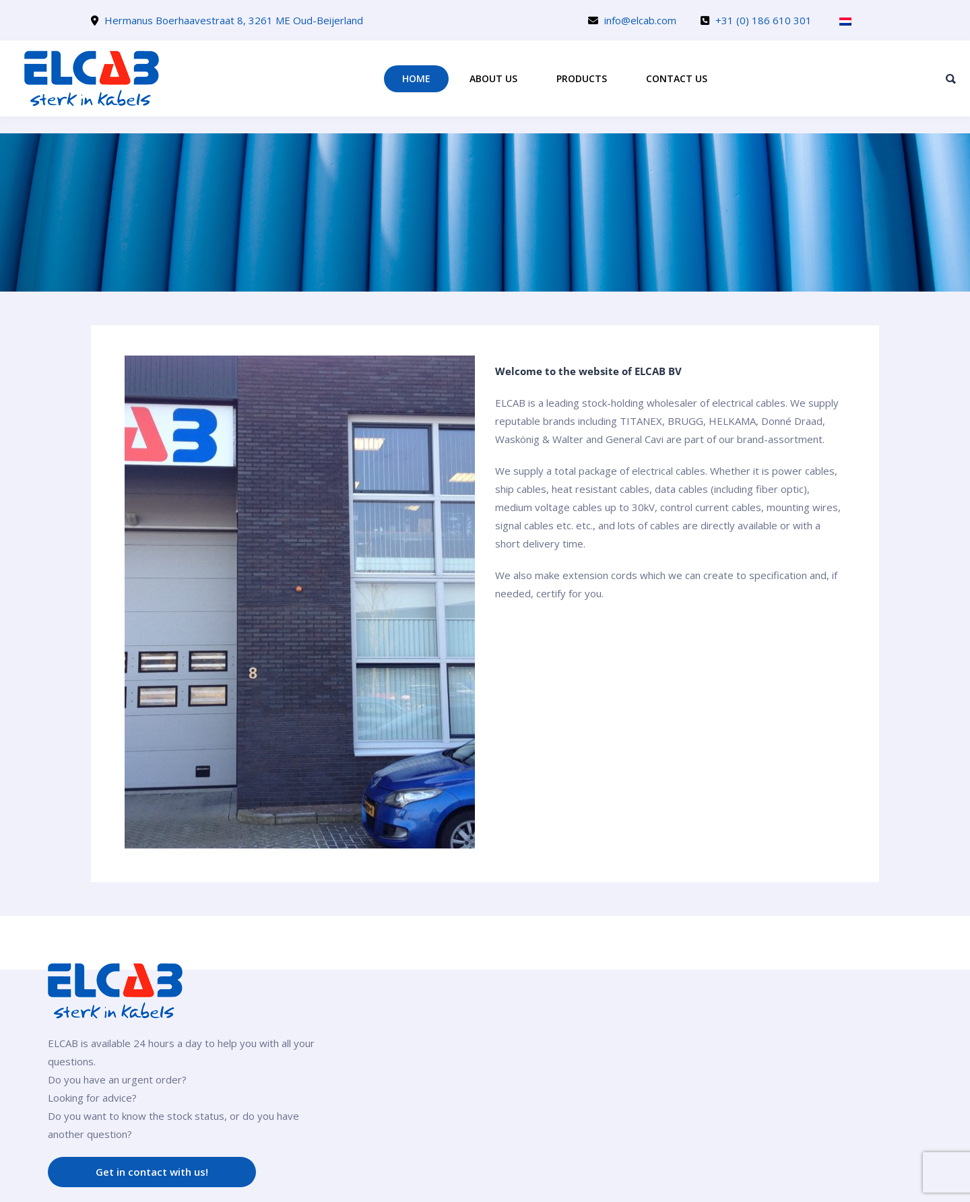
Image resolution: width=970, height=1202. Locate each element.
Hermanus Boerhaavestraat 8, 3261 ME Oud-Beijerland (233, 20)
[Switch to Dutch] (845, 21)
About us (493, 78)
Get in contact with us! (152, 1171)
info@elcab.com (640, 20)
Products (581, 78)
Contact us (676, 78)
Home (416, 78)
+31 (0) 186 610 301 (763, 20)
